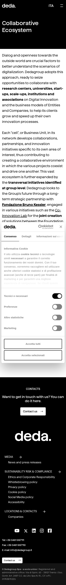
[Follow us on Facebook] (50, 530)
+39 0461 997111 (15, 540)
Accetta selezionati (33, 355)
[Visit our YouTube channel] (16, 530)
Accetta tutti (33, 343)
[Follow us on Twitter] (26, 529)
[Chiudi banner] (61, 227)
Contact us (33, 411)
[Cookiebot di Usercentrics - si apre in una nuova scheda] (39, 227)
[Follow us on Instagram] (42, 530)
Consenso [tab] (10, 236)
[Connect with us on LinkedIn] (34, 530)
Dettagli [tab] (26, 236)
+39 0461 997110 (16, 545)
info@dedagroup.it (21, 550)
